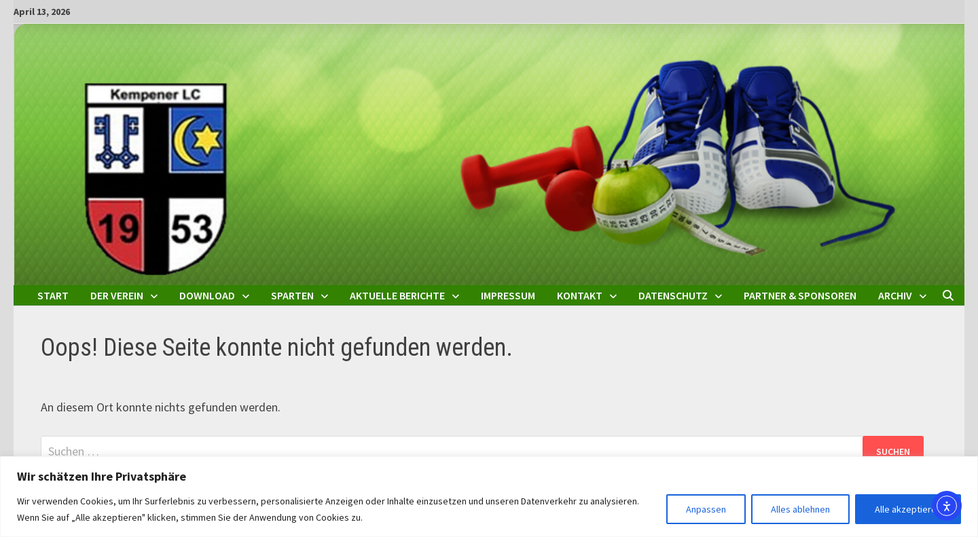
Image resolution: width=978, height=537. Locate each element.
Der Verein (116, 295)
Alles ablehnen (800, 509)
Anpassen (706, 509)
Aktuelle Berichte (397, 295)
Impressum (508, 295)
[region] (489, 496)
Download (207, 295)
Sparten (292, 295)
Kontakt (579, 295)
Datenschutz (673, 295)
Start (53, 295)
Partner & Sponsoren (800, 295)
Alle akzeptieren (908, 509)
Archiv (895, 295)
